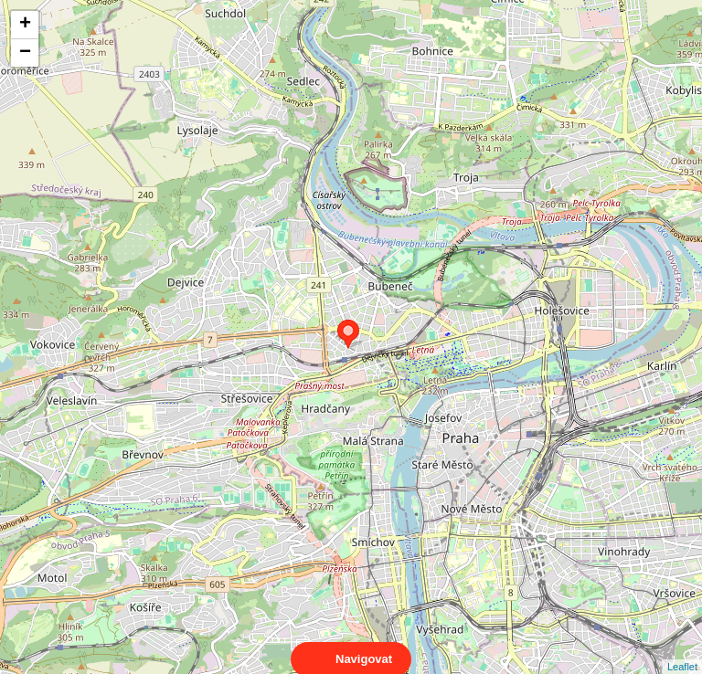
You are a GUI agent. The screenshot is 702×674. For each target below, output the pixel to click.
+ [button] (25, 24)
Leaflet (682, 650)
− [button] (25, 53)
